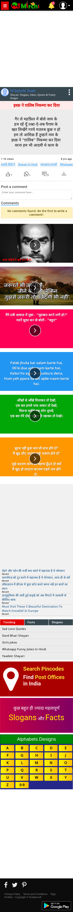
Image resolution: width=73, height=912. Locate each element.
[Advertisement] (36, 48)
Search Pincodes (43, 669)
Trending (9, 622)
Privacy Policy (12, 894)
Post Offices (50, 677)
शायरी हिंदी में (8, 164)
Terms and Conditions (35, 894)
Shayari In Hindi (28, 164)
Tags (53, 894)
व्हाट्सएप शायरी (48, 164)
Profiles (8, 897)
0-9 (22, 784)
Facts (31, 622)
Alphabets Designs (36, 739)
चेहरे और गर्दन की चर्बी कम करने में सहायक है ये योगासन (33, 571)
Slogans (57, 622)
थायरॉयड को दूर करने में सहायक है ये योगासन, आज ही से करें (36, 577)
